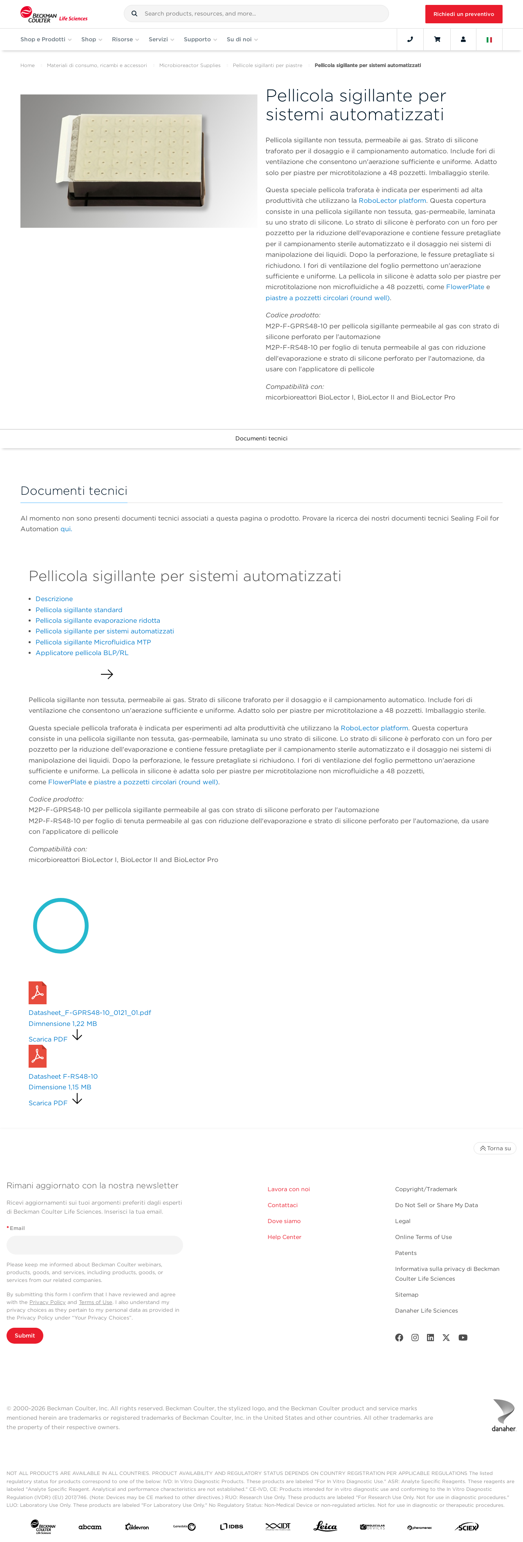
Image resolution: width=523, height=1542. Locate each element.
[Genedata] (184, 1528)
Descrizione (54, 599)
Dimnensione (63, 1024)
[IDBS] (231, 1528)
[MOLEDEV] (372, 1528)
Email (16, 1228)
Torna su (495, 1148)
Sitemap (406, 1294)
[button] (134, 13)
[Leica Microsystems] (325, 1528)
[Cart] (437, 39)
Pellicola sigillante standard (79, 610)
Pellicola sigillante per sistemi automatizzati (105, 631)
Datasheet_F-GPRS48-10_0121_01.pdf (90, 1013)
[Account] (463, 39)
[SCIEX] (467, 1528)
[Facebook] (399, 1339)
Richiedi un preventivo (464, 14)
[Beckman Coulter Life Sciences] (53, 14)
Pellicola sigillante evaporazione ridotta (98, 620)
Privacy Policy (47, 1302)
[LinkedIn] (430, 1339)
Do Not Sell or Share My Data (436, 1205)
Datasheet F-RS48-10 (63, 1076)
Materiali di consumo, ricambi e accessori (97, 65)
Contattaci (283, 1205)
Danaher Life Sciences (426, 1310)
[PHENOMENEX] (420, 1528)
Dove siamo (284, 1221)
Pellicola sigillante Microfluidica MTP (93, 642)
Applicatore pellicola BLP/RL (82, 653)
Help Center (285, 1237)
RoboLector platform (392, 200)
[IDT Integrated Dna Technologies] (278, 1528)
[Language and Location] (489, 39)
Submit (25, 1335)
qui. (66, 529)
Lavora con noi (289, 1189)
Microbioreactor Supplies (190, 65)
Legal (403, 1221)
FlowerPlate (465, 287)
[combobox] (256, 13)
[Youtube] (463, 1339)
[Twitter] (446, 1339)
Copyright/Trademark (426, 1189)
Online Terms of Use (423, 1237)
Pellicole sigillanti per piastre (267, 65)
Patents (406, 1253)
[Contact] (410, 39)
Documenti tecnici (261, 438)
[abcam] (90, 1528)
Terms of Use (95, 1302)
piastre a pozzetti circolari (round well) (328, 298)
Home (27, 65)
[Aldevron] (137, 1528)
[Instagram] (415, 1339)
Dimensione (60, 1087)
